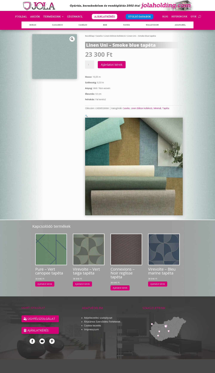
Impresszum (91, 325)
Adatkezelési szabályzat (98, 314)
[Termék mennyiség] (89, 64)
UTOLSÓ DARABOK (139, 16)
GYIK (193, 17)
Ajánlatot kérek (111, 65)
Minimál (157, 108)
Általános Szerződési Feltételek (102, 318)
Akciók (35, 17)
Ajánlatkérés (38, 327)
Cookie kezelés (92, 322)
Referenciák (179, 17)
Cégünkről (75, 17)
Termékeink (52, 17)
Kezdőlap (89, 35)
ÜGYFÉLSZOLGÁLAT (41, 315)
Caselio (99, 35)
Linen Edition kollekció (115, 35)
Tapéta (165, 108)
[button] (72, 39)
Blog (165, 17)
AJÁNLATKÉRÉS (104, 16)
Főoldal (21, 17)
